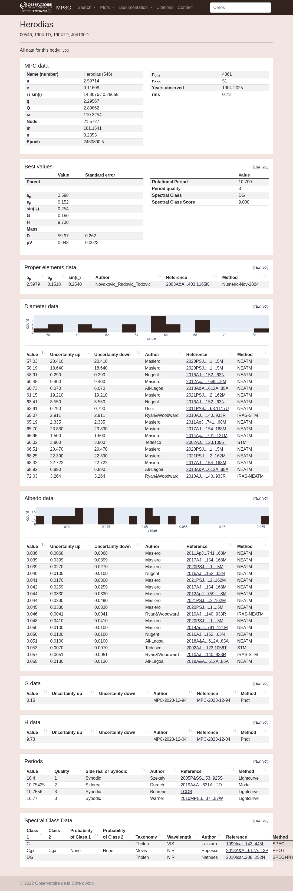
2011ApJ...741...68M (206, 422)
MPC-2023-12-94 (213, 700)
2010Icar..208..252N (245, 857)
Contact (185, 7)
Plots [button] (105, 7)
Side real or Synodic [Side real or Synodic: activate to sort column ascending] (106, 771)
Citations (165, 7)
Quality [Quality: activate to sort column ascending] (61, 771)
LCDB (186, 791)
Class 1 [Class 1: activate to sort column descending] (32, 833)
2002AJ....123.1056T (206, 442)
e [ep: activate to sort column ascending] (50, 278)
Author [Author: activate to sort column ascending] (103, 277)
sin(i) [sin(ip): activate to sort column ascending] (74, 278)
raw (257, 166)
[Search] (240, 7)
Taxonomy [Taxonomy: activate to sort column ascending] (146, 837)
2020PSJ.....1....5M (204, 361)
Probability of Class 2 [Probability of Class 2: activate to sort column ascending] (114, 833)
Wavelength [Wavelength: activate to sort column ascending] (179, 837)
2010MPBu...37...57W (202, 798)
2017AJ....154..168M (206, 429)
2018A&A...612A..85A (207, 388)
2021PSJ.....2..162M (206, 395)
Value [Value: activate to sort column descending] (32, 354)
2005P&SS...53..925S (202, 778)
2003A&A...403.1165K (187, 284)
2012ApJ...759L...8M (206, 381)
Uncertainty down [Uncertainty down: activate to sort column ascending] (112, 354)
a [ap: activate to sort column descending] (29, 278)
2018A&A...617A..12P (247, 850)
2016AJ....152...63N (205, 375)
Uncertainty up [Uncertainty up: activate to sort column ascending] (65, 354)
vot (65, 50)
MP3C (63, 8)
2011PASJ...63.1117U (207, 408)
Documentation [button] (133, 7)
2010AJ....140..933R (206, 415)
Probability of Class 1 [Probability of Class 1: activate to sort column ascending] (81, 833)
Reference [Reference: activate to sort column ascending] (176, 277)
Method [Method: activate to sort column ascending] (230, 277)
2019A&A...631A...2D (201, 785)
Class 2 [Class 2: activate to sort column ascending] (54, 833)
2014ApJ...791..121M (207, 435)
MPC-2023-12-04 (213, 739)
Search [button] (85, 7)
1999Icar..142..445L (245, 844)
